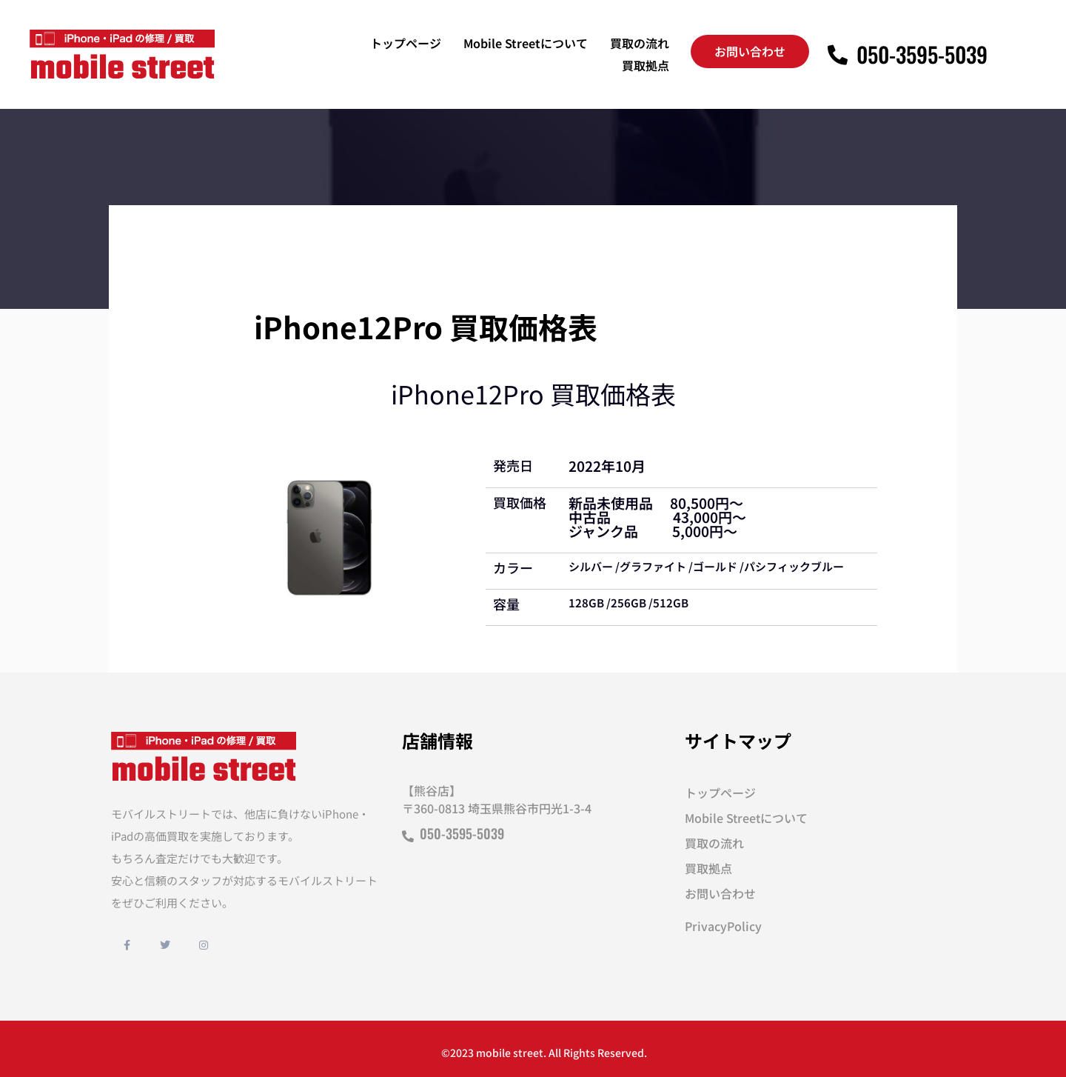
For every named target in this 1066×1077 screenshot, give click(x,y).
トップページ (405, 43)
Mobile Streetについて (525, 43)
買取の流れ (639, 43)
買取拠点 (645, 65)
